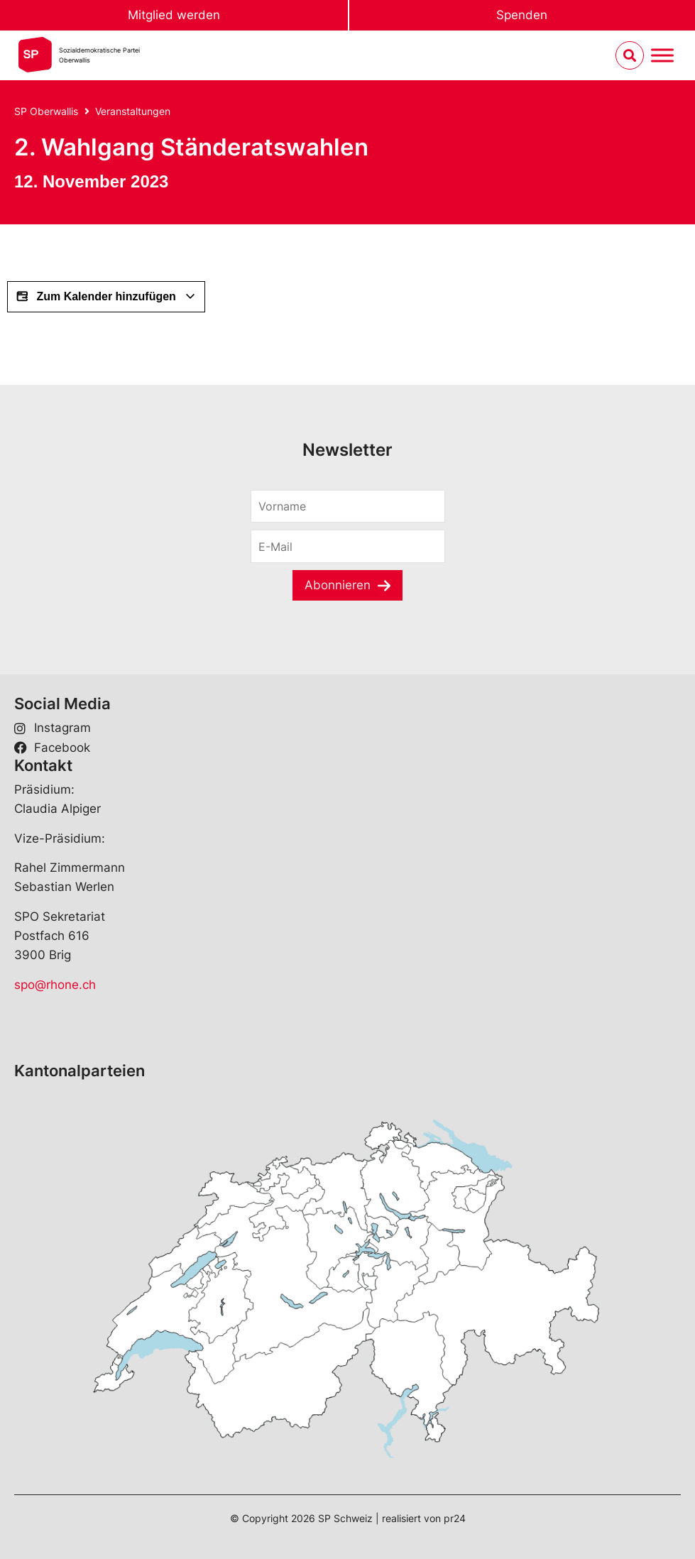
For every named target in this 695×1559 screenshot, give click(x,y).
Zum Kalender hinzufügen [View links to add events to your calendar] (106, 297)
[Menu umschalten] (662, 55)
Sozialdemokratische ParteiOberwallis (99, 55)
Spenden (521, 15)
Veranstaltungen (132, 111)
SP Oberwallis (46, 111)
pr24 (455, 1518)
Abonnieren (338, 585)
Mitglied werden (174, 15)
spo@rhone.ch (55, 985)
